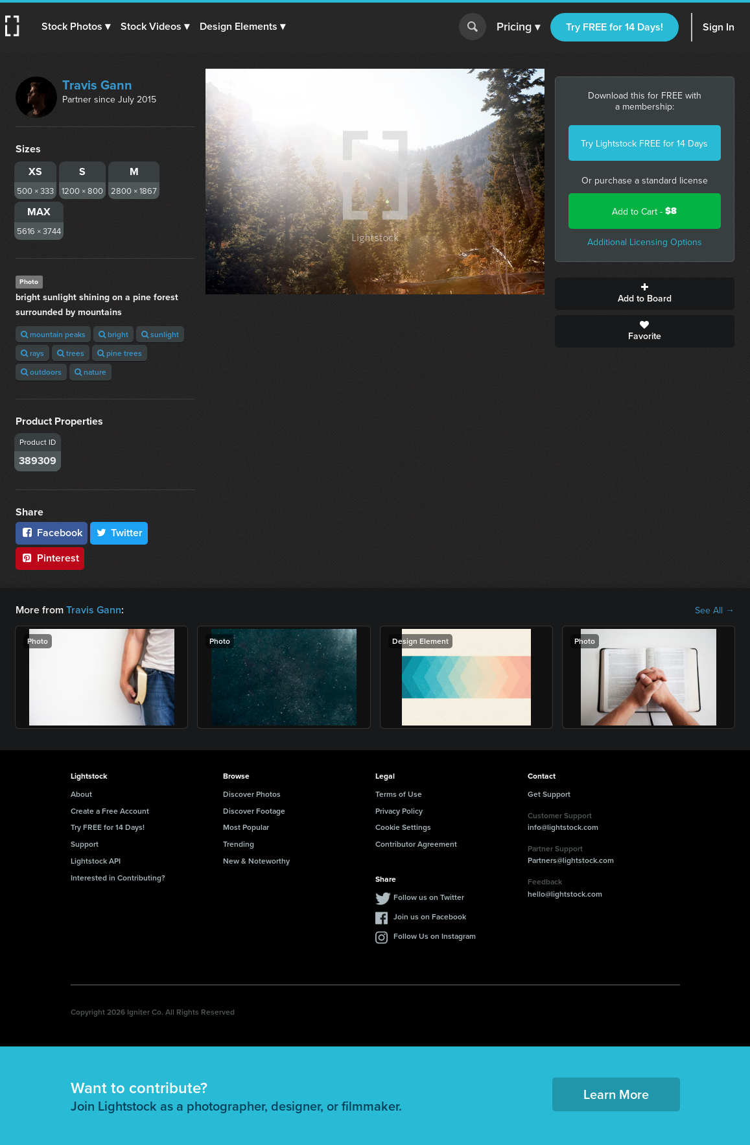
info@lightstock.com (563, 826)
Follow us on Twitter (428, 897)
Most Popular (246, 826)
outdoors (41, 371)
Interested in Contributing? (118, 877)
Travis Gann (97, 84)
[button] (75, 27)
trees (70, 353)
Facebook (51, 532)
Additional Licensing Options (644, 241)
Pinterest (50, 557)
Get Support (549, 793)
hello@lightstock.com (565, 893)
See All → (714, 610)
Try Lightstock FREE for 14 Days (644, 143)
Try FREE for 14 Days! (614, 26)
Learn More (616, 1094)
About (81, 793)
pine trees (119, 353)
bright (113, 334)
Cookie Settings (403, 826)
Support (85, 843)
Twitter (119, 532)
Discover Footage (254, 810)
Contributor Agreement (416, 843)
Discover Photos (252, 793)
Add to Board (644, 294)
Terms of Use (398, 793)
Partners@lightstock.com (571, 860)
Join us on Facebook (429, 916)
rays (32, 353)
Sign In (718, 26)
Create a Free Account (110, 810)
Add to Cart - (644, 211)
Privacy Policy (399, 810)
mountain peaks (53, 334)
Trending (238, 843)
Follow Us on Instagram (434, 935)
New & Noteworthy (256, 860)
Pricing (518, 27)
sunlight (160, 334)
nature (90, 371)
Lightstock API (96, 860)
